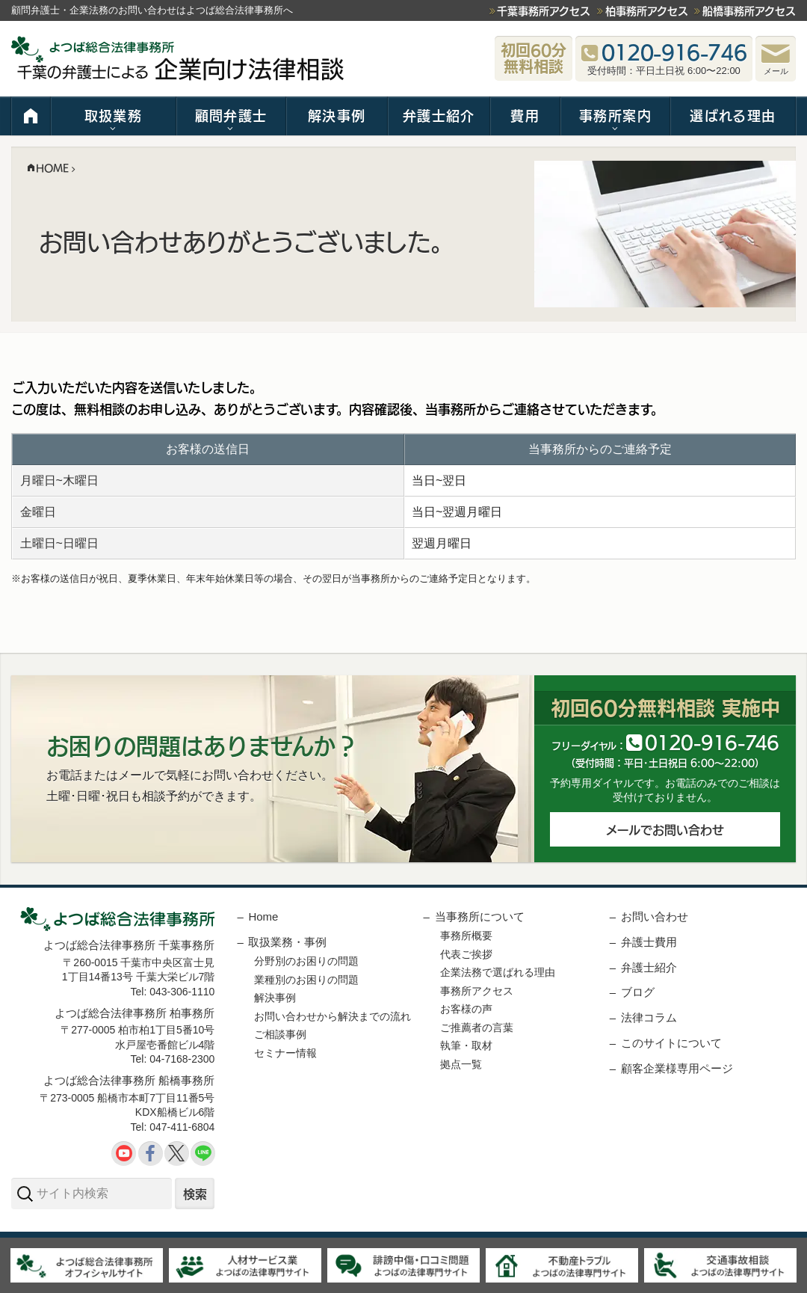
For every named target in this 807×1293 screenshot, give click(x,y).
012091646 (712, 741)
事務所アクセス (476, 991)
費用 (524, 115)
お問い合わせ (654, 916)
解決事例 (336, 115)
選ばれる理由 (733, 115)
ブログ (638, 992)
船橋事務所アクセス (749, 10)
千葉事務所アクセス (543, 10)
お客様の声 (466, 1009)
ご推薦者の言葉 (476, 1028)
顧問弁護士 (231, 115)
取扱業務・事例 (287, 942)
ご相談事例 (280, 1034)
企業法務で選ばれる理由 (497, 972)
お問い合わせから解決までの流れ (332, 1016)
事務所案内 (615, 115)
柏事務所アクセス (646, 10)
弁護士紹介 (439, 115)
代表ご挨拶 (466, 954)
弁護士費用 (649, 942)
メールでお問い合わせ (665, 829)
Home (263, 916)
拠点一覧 (461, 1064)
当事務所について (480, 916)
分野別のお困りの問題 (306, 961)
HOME (31, 115)
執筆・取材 (466, 1045)
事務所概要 (466, 936)
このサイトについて (671, 1042)
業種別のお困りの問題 (306, 980)
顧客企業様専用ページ (677, 1068)
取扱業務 (113, 115)
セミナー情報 (285, 1053)
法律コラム (649, 1017)
